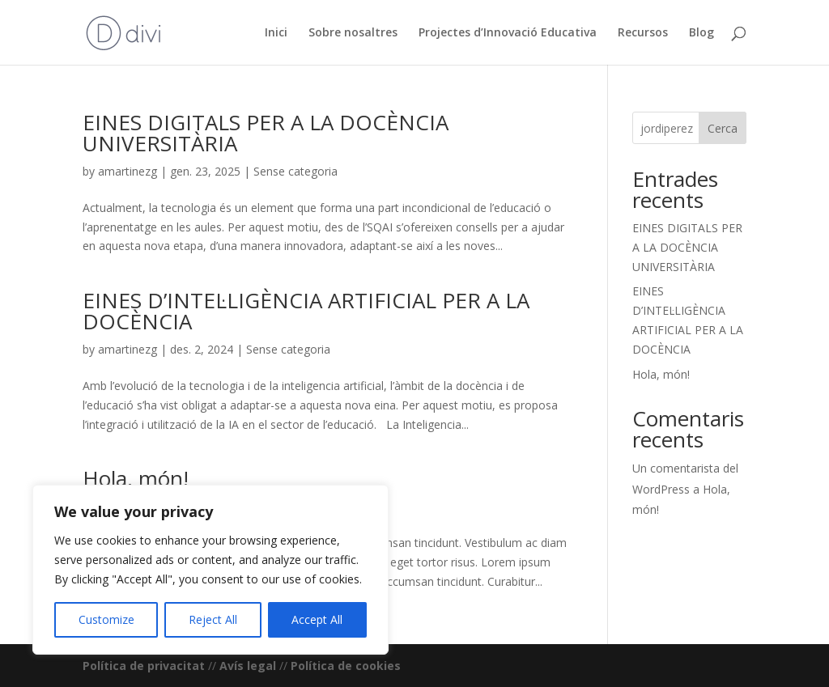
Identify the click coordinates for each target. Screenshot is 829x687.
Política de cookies (346, 665)
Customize (106, 619)
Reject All (213, 619)
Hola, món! (136, 478)
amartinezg (127, 171)
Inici (276, 33)
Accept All (316, 619)
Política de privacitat (144, 665)
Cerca (723, 128)
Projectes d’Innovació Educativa (508, 33)
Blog (701, 33)
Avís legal (247, 665)
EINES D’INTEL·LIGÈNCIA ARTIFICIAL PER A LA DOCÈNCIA (306, 311)
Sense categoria (295, 171)
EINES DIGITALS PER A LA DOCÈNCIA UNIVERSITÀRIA (266, 133)
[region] (210, 570)
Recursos (643, 33)
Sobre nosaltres (352, 33)
